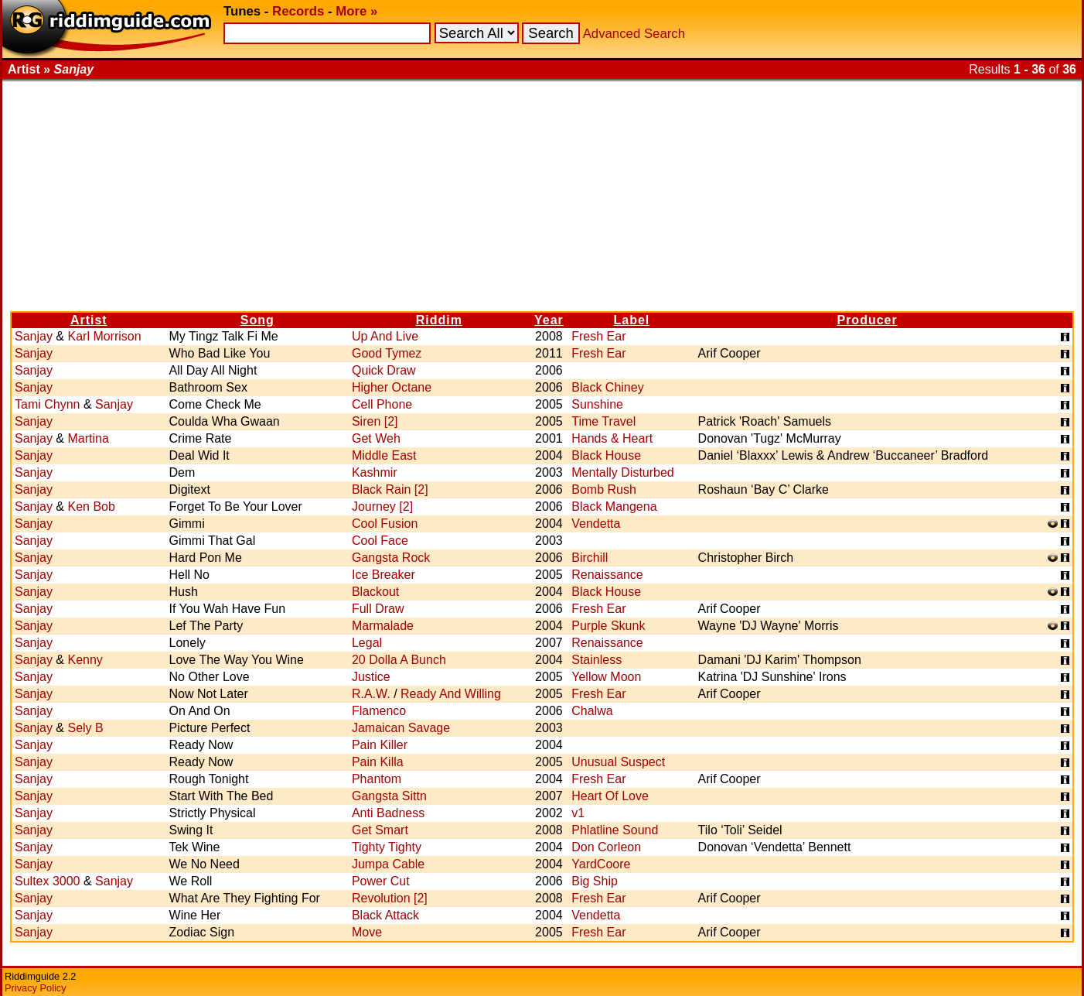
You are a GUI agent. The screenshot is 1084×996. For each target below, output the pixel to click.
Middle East (384, 455)
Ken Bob (90, 506)
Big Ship (594, 881)
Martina (87, 438)
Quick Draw (384, 370)
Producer (867, 320)
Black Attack (385, 915)
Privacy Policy (35, 988)
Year (549, 320)
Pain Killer (379, 744)
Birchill (589, 557)
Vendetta (595, 523)
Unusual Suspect (618, 761)
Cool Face (380, 540)
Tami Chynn (47, 404)
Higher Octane (391, 387)
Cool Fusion (385, 523)
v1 (578, 813)
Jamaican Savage (401, 727)
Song (257, 320)
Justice (371, 676)
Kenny (84, 659)
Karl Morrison (104, 336)
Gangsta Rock (391, 557)
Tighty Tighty (386, 847)
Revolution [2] (390, 898)
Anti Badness (388, 813)
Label (632, 320)
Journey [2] (382, 506)
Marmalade (383, 625)
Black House (606, 455)
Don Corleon (606, 847)
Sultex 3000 (47, 881)
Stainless (596, 659)
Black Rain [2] (390, 489)
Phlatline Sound (614, 830)
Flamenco (379, 710)
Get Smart (380, 830)
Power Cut (381, 881)
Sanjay (34, 336)
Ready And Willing (451, 693)
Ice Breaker (383, 574)
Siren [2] (375, 421)
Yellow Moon (606, 676)
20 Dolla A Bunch (399, 659)
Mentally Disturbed (622, 472)
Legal (367, 642)
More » (356, 11)
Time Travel (603, 421)
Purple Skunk (608, 625)
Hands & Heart (612, 438)
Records (298, 11)
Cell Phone (382, 404)
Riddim (439, 320)
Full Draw (378, 608)
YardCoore (600, 864)
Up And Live (385, 336)
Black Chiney (607, 387)
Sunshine (597, 404)
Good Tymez (386, 353)
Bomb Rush (603, 489)
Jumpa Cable (388, 864)
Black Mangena (613, 506)
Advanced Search (634, 33)
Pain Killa (378, 761)
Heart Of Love (610, 796)
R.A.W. (371, 693)
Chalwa (591, 710)
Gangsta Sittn (389, 796)
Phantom (376, 779)
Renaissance (607, 574)
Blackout (375, 591)
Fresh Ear (598, 336)
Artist (88, 320)
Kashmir (374, 472)
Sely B (85, 727)
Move (367, 932)
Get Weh (376, 438)
